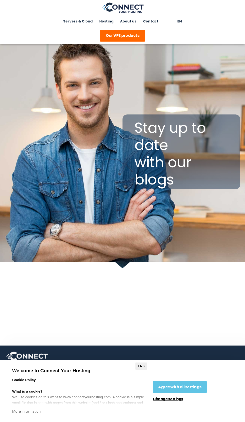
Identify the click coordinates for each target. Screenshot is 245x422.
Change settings (168, 399)
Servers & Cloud (78, 21)
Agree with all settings (179, 387)
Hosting (106, 21)
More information (26, 411)
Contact (150, 21)
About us (128, 21)
